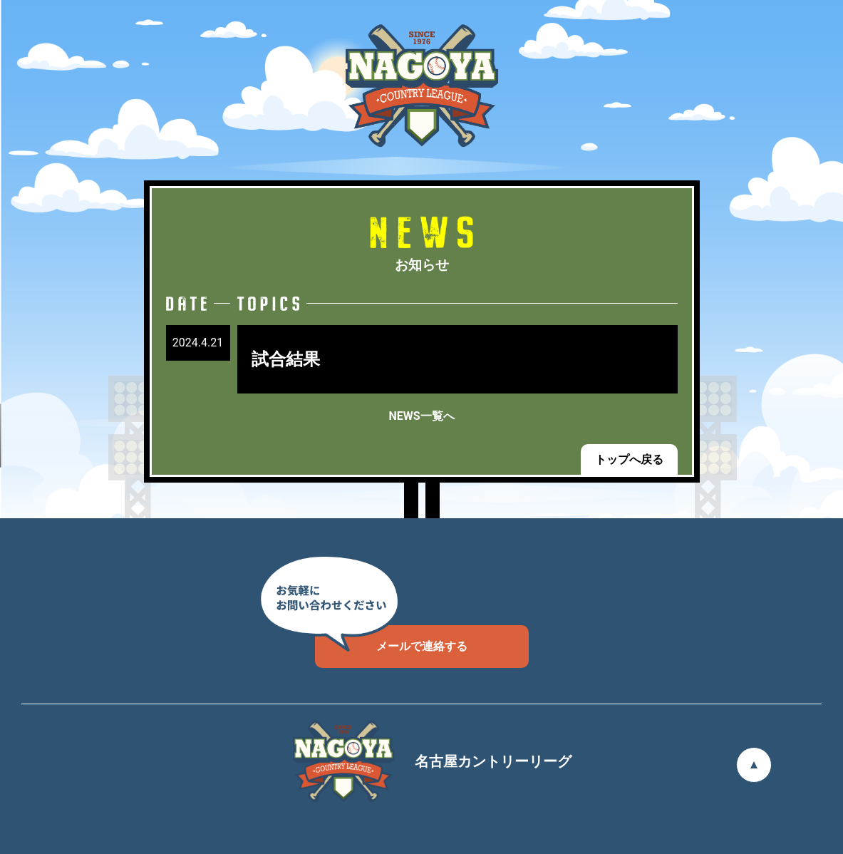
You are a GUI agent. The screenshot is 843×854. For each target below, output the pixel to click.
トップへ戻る (629, 459)
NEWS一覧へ (421, 416)
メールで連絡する (391, 639)
